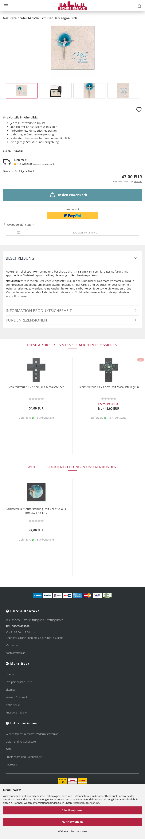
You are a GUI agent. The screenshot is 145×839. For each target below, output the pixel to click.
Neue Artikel (13, 705)
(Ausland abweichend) (43, 163)
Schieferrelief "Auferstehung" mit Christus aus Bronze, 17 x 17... (36, 510)
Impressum (12, 764)
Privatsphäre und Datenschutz (23, 757)
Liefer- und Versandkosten (21, 741)
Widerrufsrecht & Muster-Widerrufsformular (32, 734)
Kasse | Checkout (16, 697)
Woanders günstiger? (20, 224)
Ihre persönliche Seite (19, 682)
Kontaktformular (15, 653)
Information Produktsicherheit (39, 310)
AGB (8, 749)
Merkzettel (12, 645)
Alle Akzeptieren (72, 810)
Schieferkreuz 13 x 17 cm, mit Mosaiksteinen (36, 387)
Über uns (11, 674)
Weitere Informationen (72, 831)
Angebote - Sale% (16, 712)
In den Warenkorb (68, 194)
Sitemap (10, 689)
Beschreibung (20, 258)
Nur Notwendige (72, 821)
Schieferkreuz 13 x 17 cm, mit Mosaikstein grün (109, 387)
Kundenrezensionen (26, 320)
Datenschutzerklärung (86, 803)
